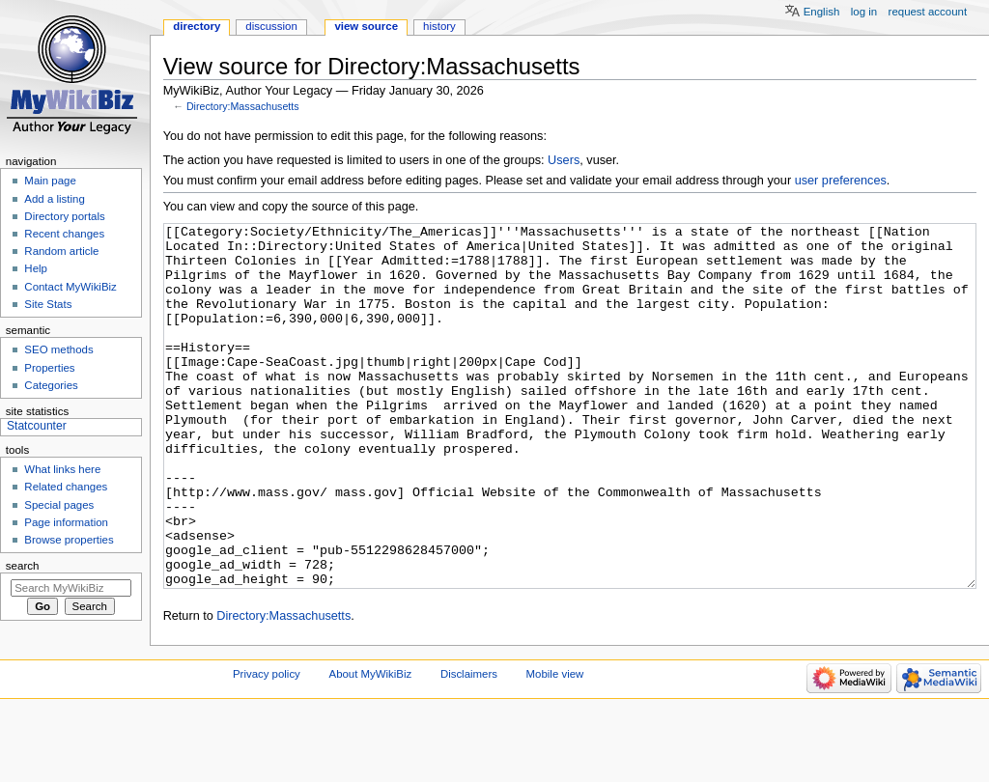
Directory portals (64, 216)
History (439, 26)
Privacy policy (266, 746)
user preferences (841, 180)
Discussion (271, 26)
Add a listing (54, 199)
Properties (49, 368)
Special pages (59, 505)
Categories (50, 385)
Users (563, 160)
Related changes (65, 486)
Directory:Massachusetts (242, 106)
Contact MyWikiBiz (70, 287)
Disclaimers (468, 746)
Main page (50, 180)
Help (35, 268)
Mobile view (555, 746)
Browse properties (68, 539)
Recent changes (64, 233)
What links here (62, 469)
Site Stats (47, 304)
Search (23, 566)
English (822, 11)
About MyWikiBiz (370, 746)
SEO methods (58, 349)
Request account (928, 11)
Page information (66, 522)
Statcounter (37, 426)
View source (366, 26)
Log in (864, 11)
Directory (196, 26)
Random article (61, 251)
